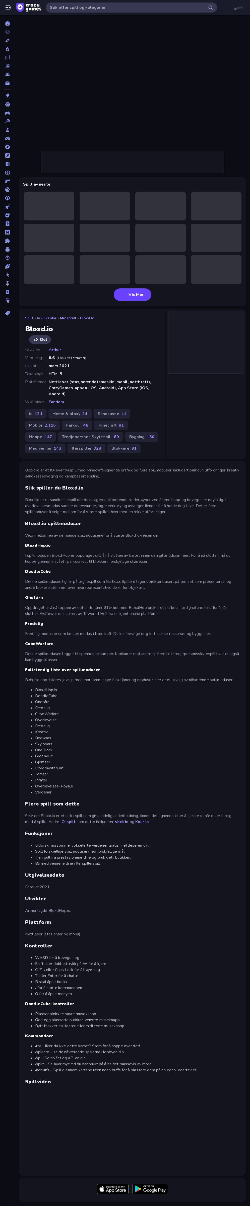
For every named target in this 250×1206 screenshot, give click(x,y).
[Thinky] (7, 300)
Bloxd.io (87, 318)
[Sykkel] (7, 283)
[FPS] (7, 181)
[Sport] (7, 266)
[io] (7, 189)
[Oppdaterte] (7, 57)
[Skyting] (7, 258)
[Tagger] (7, 313)
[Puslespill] (7, 240)
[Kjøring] (7, 198)
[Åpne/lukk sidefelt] (8, 8)
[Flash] (7, 155)
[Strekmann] (7, 275)
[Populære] (7, 49)
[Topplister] (7, 83)
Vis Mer (132, 294)
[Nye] (7, 40)
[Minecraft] (7, 232)
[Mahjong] (7, 223)
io (38, 318)
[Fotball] (7, 172)
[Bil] (7, 113)
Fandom (56, 402)
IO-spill (68, 822)
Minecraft (68, 318)
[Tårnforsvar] (7, 292)
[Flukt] (7, 164)
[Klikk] (7, 206)
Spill (29, 318)
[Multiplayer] (7, 74)
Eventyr (50, 318)
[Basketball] (7, 104)
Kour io (142, 822)
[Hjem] (7, 23)
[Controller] (7, 138)
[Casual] (7, 130)
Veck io (122, 822)
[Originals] (7, 66)
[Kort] (7, 215)
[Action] (7, 96)
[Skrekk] (7, 249)
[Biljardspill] (7, 121)
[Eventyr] (7, 147)
